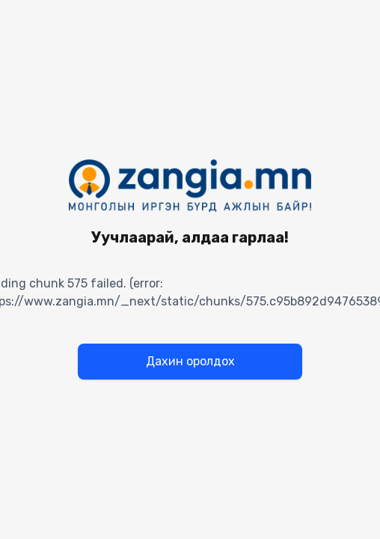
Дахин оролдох (190, 361)
